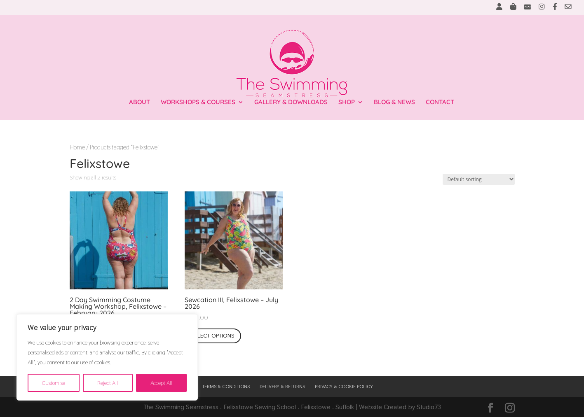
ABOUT (139, 102)
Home (77, 147)
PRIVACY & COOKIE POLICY (344, 386)
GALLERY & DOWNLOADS (291, 102)
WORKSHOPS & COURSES (198, 102)
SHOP (346, 102)
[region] (107, 357)
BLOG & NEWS (394, 102)
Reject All (107, 383)
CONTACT (440, 102)
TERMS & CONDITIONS (226, 386)
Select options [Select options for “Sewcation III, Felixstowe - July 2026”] (213, 335)
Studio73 (429, 407)
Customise (53, 383)
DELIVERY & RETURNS (282, 386)
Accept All (161, 383)
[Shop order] (479, 179)
